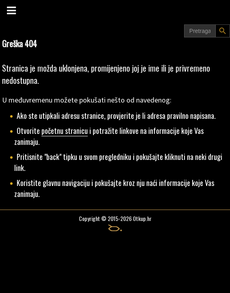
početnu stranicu (64, 130)
